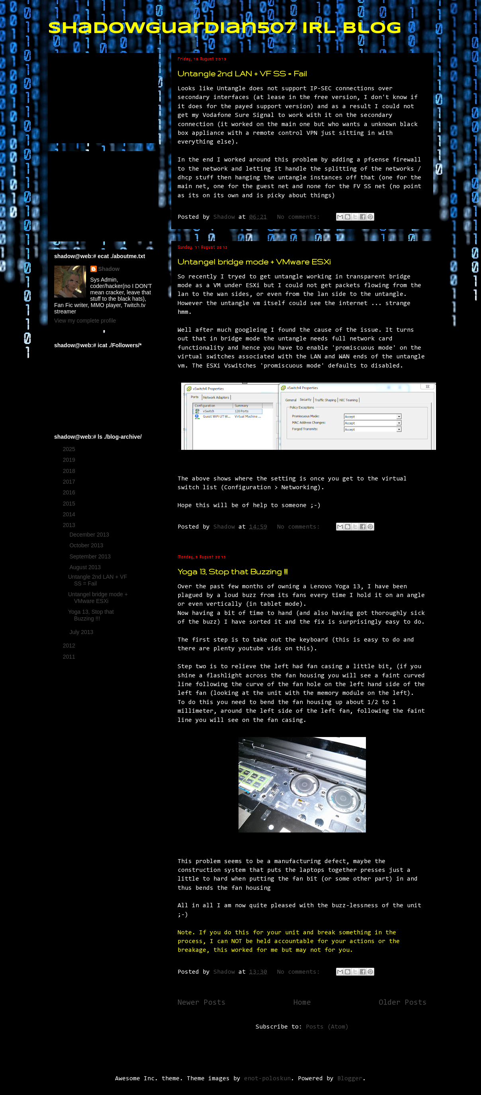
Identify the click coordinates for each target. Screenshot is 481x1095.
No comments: (300, 217)
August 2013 (85, 567)
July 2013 (82, 632)
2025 (70, 449)
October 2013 (87, 545)
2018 (70, 471)
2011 (70, 656)
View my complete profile (85, 320)
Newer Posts (202, 1003)
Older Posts (403, 1003)
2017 (70, 481)
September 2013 (90, 556)
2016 (70, 492)
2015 (70, 503)
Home (302, 1003)
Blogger (349, 1079)
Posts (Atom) (327, 1027)
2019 (70, 460)
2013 (70, 525)
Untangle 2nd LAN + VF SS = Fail (242, 73)
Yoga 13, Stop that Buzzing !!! (232, 571)
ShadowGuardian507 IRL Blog (225, 28)
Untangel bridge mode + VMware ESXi (254, 261)
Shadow (109, 269)
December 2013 (90, 534)
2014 (70, 514)
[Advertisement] (94, 96)
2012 (70, 645)
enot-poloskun (267, 1079)
